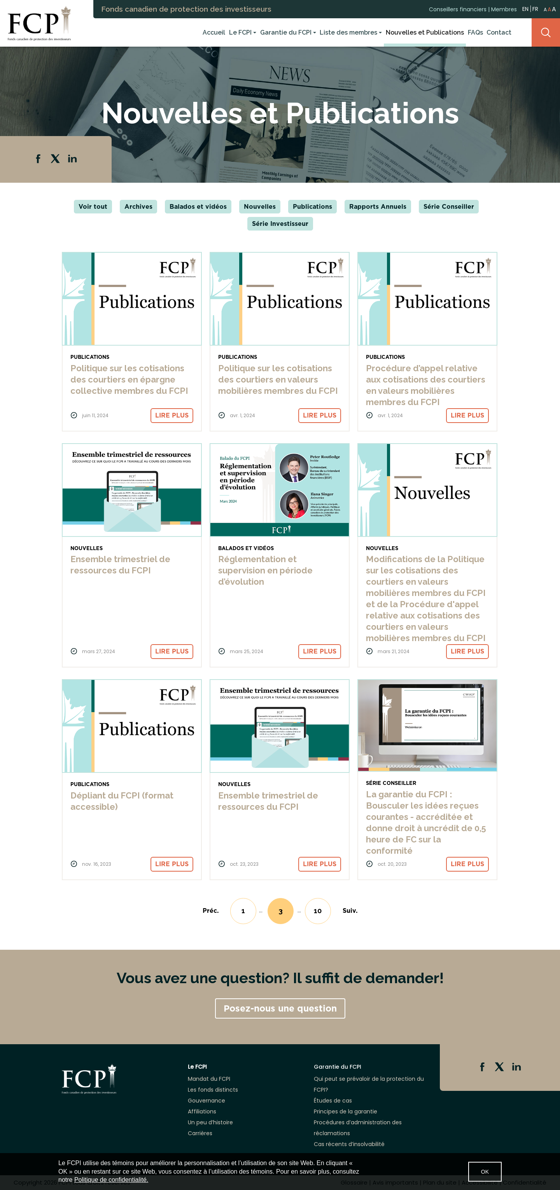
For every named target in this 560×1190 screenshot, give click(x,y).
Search (546, 32)
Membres (504, 9)
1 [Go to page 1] (243, 911)
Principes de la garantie (345, 1111)
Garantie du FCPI (286, 32)
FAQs (475, 32)
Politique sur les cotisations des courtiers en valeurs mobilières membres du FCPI (278, 379)
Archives (138, 206)
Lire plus (172, 415)
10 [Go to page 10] (318, 911)
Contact (498, 32)
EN (525, 8)
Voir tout (93, 206)
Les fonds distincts (213, 1090)
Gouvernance (206, 1100)
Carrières (200, 1133)
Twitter (56, 159)
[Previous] (211, 910)
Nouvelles (260, 206)
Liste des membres (348, 32)
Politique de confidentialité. (111, 1179)
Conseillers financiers (457, 9)
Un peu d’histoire (210, 1122)
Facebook (39, 159)
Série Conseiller (449, 206)
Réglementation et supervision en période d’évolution (265, 570)
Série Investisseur (280, 223)
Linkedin (73, 159)
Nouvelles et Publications (425, 32)
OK (485, 1171)
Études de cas (333, 1100)
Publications (312, 206)
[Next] (350, 910)
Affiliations (202, 1111)
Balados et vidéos (198, 206)
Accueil (214, 32)
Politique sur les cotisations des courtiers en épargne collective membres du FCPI (129, 379)
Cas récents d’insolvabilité (349, 1144)
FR (535, 8)
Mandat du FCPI (209, 1079)
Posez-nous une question (280, 1008)
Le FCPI (240, 32)
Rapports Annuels (377, 206)
